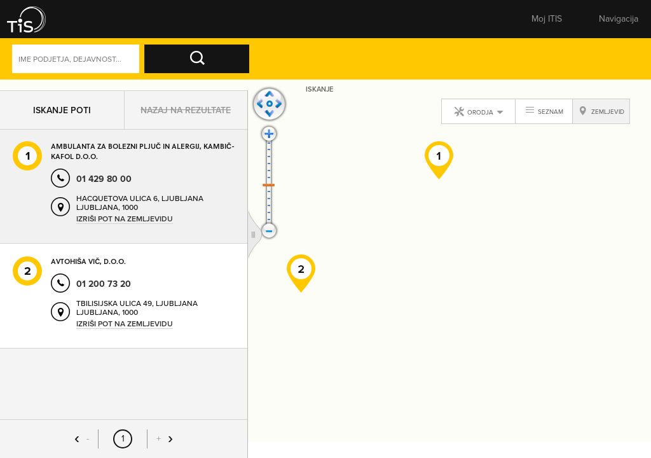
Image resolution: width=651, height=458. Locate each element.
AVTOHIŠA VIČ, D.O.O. (88, 266)
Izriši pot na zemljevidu (124, 224)
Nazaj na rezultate (185, 115)
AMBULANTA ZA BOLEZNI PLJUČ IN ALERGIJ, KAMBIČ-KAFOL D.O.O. (143, 156)
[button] (35, 19)
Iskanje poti (62, 115)
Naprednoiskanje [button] (509, 62)
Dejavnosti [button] (592, 62)
